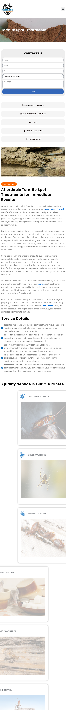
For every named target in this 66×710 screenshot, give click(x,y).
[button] (63, 9)
